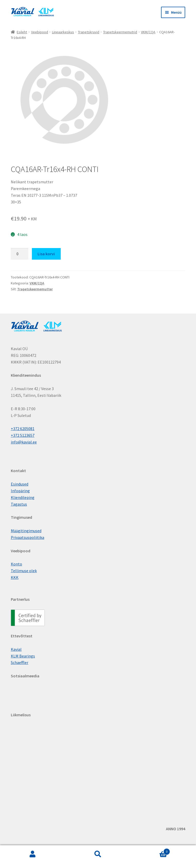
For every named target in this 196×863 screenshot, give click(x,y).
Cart (150, 850)
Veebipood (39, 32)
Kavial (16, 649)
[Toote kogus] (19, 254)
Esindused (19, 484)
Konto (16, 563)
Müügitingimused (26, 530)
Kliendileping (22, 497)
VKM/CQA (148, 32)
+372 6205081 (22, 428)
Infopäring (20, 490)
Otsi (98, 854)
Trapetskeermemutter (35, 289)
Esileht (22, 32)
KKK (15, 577)
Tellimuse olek (24, 570)
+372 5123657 (22, 435)
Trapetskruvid (88, 32)
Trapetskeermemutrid (120, 32)
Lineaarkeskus (63, 32)
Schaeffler (19, 662)
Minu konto (32, 854)
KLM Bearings (23, 656)
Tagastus (19, 504)
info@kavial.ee (24, 442)
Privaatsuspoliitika (27, 537)
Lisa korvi (46, 253)
